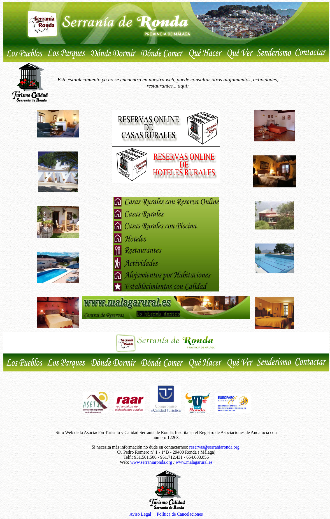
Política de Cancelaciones (180, 514)
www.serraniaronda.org (151, 462)
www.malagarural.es (194, 462)
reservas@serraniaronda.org (214, 447)
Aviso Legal (140, 514)
